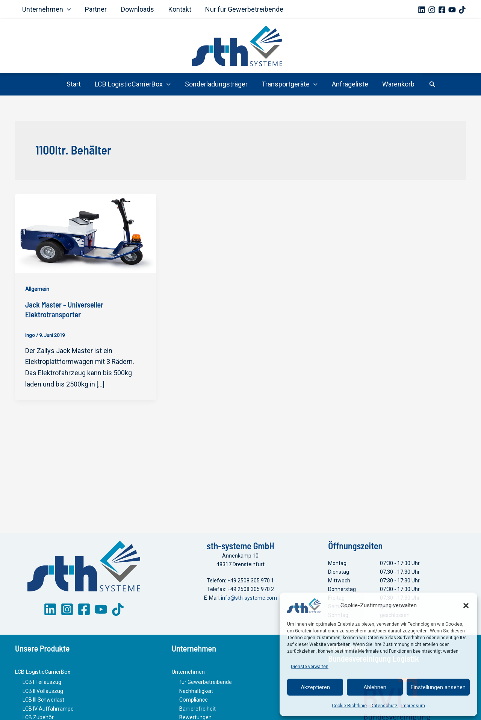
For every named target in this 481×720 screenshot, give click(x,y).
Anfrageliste (349, 84)
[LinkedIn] (50, 610)
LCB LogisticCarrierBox (134, 84)
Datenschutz (384, 705)
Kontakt (177, 9)
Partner (95, 9)
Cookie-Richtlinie (349, 705)
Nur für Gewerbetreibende (242, 9)
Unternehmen (46, 9)
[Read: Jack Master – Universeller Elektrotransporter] (85, 232)
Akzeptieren (315, 687)
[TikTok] (462, 10)
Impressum (413, 705)
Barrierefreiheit (197, 709)
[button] (466, 605)
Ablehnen (374, 687)
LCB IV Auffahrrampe (48, 709)
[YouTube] (452, 10)
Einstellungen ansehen (438, 687)
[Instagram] (432, 10)
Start (75, 84)
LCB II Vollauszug (43, 692)
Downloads (136, 9)
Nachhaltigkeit (196, 692)
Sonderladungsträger (216, 84)
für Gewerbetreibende (205, 684)
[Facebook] (442, 10)
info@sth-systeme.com (249, 599)
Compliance (193, 701)
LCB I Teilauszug (42, 684)
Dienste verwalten (309, 666)
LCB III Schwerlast (43, 701)
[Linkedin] (421, 10)
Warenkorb (397, 84)
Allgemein (37, 289)
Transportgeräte (290, 84)
